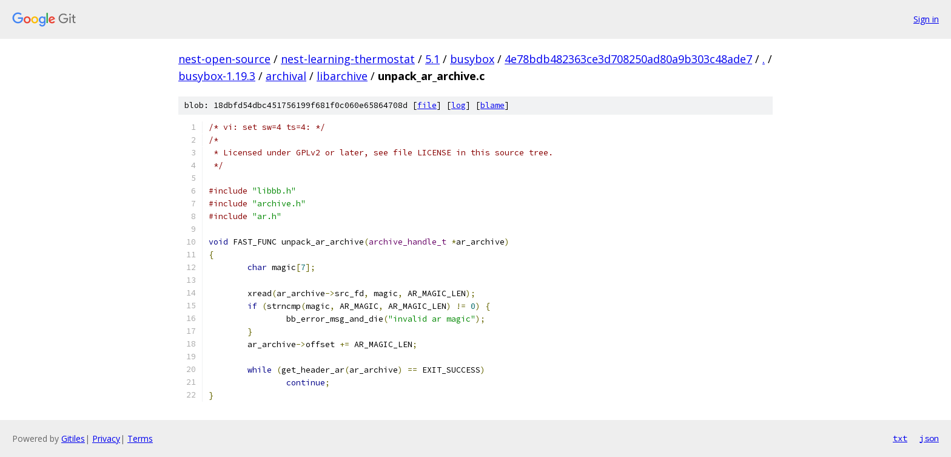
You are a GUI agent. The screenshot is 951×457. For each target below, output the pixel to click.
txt (900, 438)
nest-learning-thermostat (348, 59)
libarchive (342, 76)
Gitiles (73, 438)
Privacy (106, 438)
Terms (140, 438)
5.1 (432, 59)
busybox (472, 59)
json (929, 438)
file (427, 105)
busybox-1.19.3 (216, 76)
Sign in (926, 19)
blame (492, 105)
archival (286, 76)
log (458, 105)
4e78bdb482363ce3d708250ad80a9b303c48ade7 (628, 59)
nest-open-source (224, 59)
